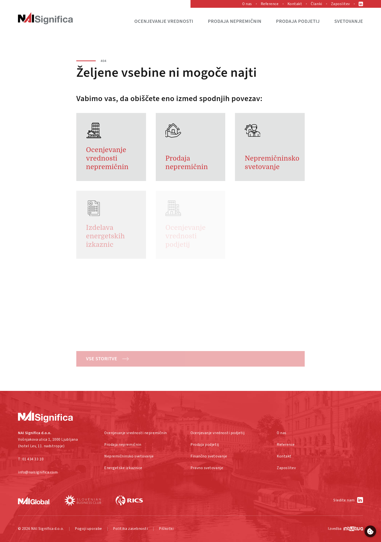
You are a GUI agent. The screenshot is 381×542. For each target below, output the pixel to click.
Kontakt (294, 4)
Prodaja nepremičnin (234, 21)
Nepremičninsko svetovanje (129, 456)
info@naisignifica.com (38, 472)
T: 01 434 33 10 (30, 459)
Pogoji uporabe (88, 528)
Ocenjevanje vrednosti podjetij (217, 433)
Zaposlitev (340, 4)
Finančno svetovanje (208, 456)
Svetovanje (348, 21)
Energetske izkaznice (123, 468)
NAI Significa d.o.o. (47, 528)
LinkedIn (361, 4)
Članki (316, 4)
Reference (270, 4)
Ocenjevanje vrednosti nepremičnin (135, 433)
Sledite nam (344, 500)
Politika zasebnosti (130, 528)
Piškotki (166, 528)
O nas (247, 4)
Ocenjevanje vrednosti (163, 21)
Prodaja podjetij (298, 21)
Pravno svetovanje (206, 468)
